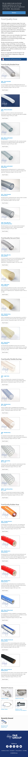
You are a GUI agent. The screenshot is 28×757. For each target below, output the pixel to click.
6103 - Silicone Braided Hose (6, 110)
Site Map (25, 750)
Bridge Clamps (4, 709)
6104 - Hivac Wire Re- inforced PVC (6, 255)
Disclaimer (12, 750)
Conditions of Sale (5, 750)
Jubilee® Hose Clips (19, 698)
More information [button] (15, 8)
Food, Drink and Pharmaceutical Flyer (13, 59)
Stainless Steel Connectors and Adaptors (21, 710)
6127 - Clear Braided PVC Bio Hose (6, 195)
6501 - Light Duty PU (5, 376)
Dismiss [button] (14, 12)
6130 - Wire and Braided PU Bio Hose (6, 166)
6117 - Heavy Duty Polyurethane (5, 343)
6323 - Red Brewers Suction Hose (5, 551)
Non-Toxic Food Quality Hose (4, 726)
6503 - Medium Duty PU (5, 433)
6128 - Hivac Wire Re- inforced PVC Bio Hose (6, 223)
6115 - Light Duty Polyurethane (5, 285)
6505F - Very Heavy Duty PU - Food (6, 489)
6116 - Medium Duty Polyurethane (5, 314)
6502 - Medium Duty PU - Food (5, 405)
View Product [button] (5, 90)
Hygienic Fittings (5, 698)
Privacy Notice (19, 750)
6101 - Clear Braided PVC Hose (6, 82)
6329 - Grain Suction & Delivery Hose (6, 670)
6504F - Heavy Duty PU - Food (5, 461)
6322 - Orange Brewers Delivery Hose (6, 522)
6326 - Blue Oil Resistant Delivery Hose (7, 611)
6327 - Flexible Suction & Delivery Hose (7, 640)
